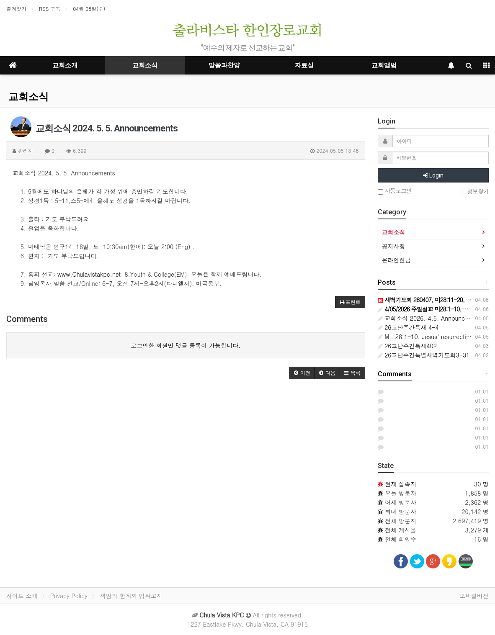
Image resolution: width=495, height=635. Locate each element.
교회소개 (64, 65)
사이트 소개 (22, 595)
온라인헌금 (396, 260)
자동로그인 (395, 191)
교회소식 (144, 65)
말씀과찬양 (224, 65)
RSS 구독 (49, 8)
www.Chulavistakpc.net (89, 274)
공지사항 (393, 246)
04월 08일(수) (89, 8)
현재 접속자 (400, 484)
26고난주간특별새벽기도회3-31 (424, 355)
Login (433, 175)
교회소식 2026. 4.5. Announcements (431, 318)
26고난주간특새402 (407, 346)
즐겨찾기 (16, 8)
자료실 (304, 65)
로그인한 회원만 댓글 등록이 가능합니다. (185, 345)
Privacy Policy (69, 595)
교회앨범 (384, 65)
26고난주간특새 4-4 (408, 327)
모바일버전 (474, 595)
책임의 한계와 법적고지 (131, 595)
